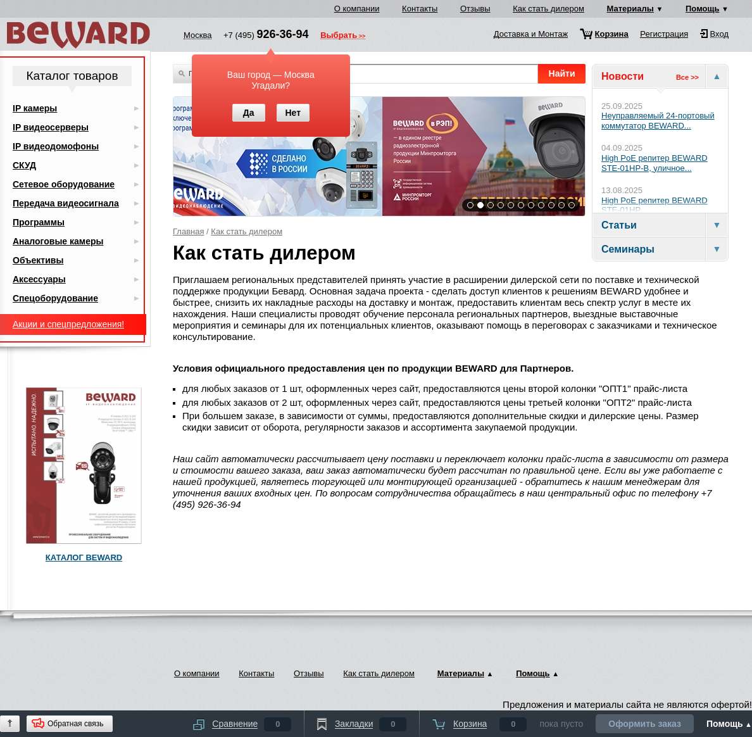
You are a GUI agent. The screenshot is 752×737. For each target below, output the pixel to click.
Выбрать (338, 36)
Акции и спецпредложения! (68, 324)
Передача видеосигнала (66, 203)
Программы (39, 222)
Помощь (702, 8)
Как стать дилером (548, 8)
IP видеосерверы (51, 127)
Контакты (419, 8)
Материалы (630, 8)
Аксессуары (39, 279)
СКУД (24, 165)
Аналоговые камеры (58, 241)
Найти (562, 73)
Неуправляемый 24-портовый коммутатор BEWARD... (658, 120)
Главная (188, 231)
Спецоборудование (55, 298)
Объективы (38, 260)
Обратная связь (75, 723)
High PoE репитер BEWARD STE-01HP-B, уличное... (654, 163)
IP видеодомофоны (56, 146)
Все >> (687, 77)
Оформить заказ (644, 724)
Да (248, 113)
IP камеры (35, 108)
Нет (293, 113)
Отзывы (475, 8)
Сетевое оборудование (64, 184)
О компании (357, 8)
